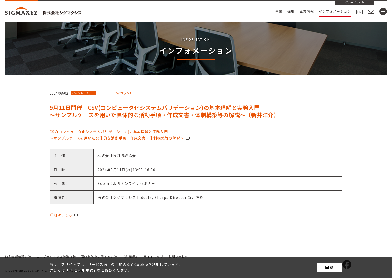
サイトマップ (154, 256)
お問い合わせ (178, 256)
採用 (291, 11)
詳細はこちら (61, 214)
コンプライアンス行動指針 (56, 256)
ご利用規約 (84, 270)
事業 (278, 11)
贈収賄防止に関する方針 (99, 256)
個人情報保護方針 (18, 256)
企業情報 (307, 11)
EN (360, 12)
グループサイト (355, 2)
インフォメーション (335, 11)
